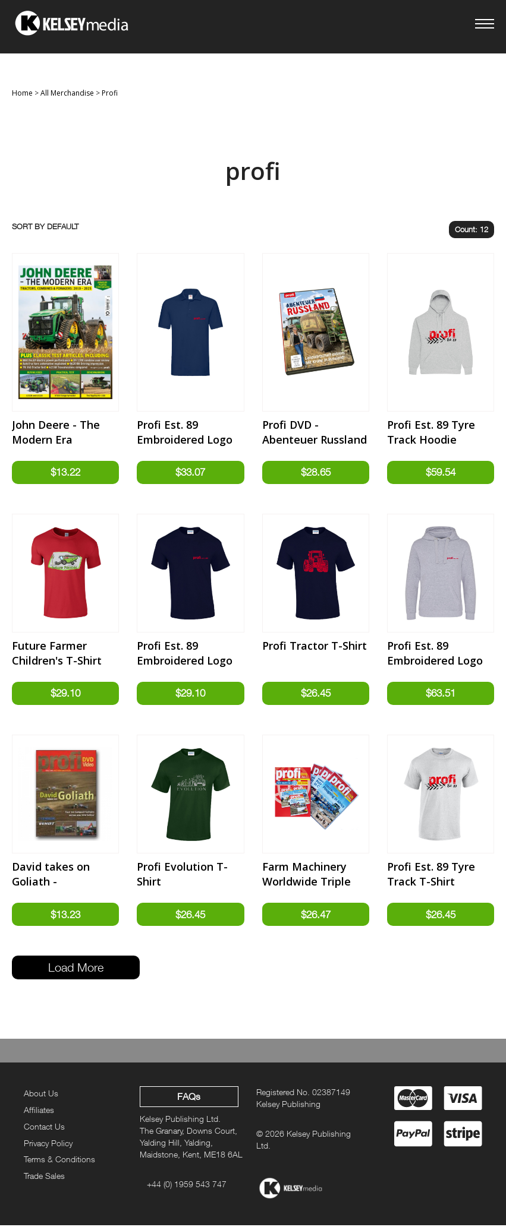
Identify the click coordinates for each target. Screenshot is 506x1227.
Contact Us (44, 1128)
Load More (75, 969)
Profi (110, 93)
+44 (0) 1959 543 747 (187, 1186)
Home (22, 93)
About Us (41, 1095)
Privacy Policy (48, 1145)
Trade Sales (44, 1177)
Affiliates (39, 1111)
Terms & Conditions (59, 1161)
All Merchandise (67, 93)
